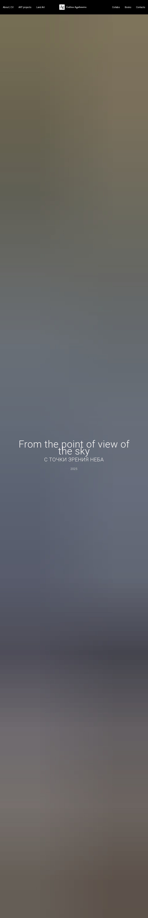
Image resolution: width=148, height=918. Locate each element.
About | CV (8, 7)
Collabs (116, 7)
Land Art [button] (40, 7)
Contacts (140, 7)
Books (128, 7)
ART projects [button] (24, 7)
